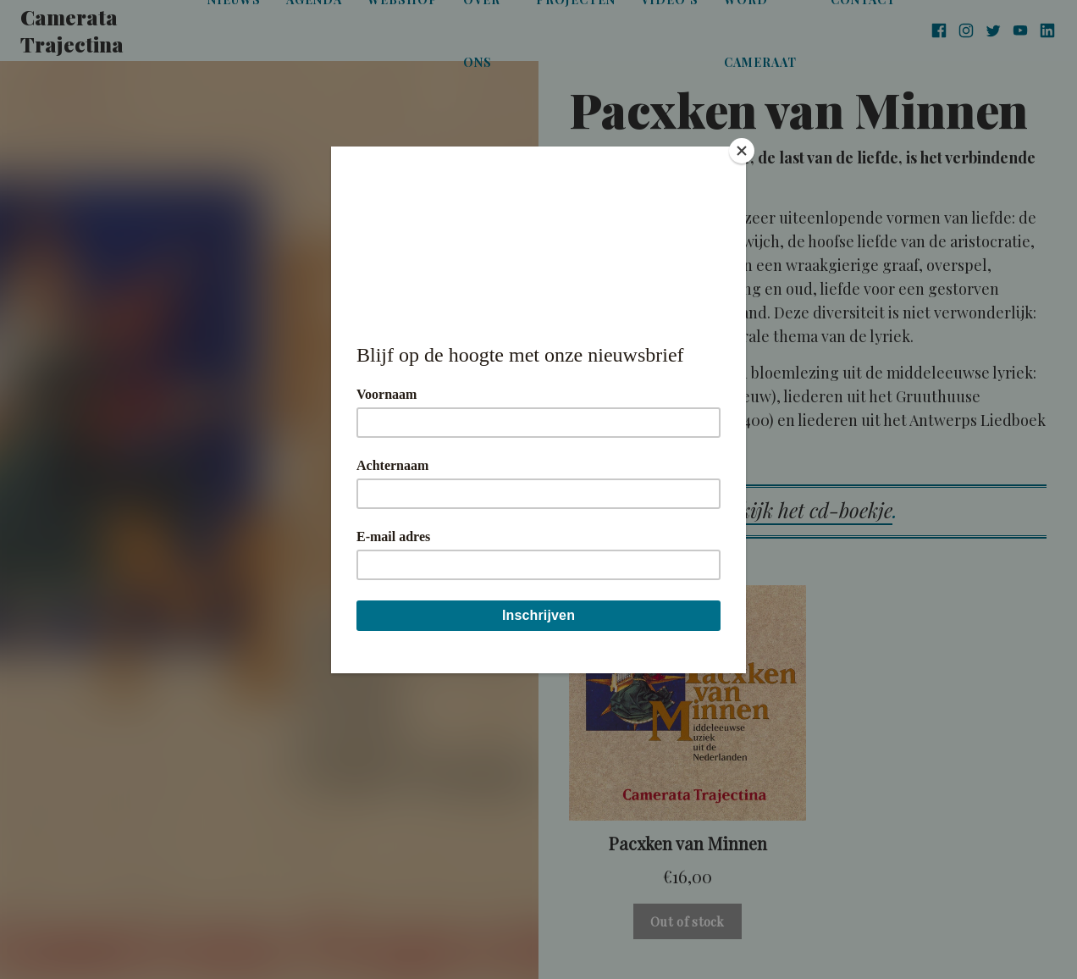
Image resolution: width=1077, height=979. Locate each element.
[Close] (741, 150)
